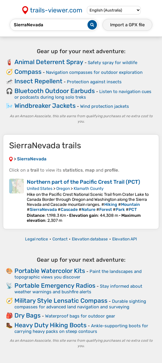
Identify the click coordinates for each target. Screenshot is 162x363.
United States (39, 188)
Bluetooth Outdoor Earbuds (54, 91)
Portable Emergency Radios (54, 285)
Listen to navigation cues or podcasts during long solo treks (82, 94)
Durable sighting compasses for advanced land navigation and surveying (80, 304)
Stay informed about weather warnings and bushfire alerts (78, 289)
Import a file (127, 24)
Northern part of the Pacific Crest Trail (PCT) (83, 182)
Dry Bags (27, 315)
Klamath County (89, 188)
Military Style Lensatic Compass (61, 300)
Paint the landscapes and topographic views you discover (78, 274)
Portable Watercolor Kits (49, 270)
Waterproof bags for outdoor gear (80, 316)
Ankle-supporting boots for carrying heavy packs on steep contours (81, 328)
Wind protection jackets (104, 106)
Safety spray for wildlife (112, 62)
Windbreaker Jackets (45, 105)
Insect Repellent (38, 81)
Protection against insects (94, 81)
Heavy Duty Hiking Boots (50, 325)
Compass (28, 71)
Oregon (63, 188)
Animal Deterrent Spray (48, 62)
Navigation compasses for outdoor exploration (94, 72)
